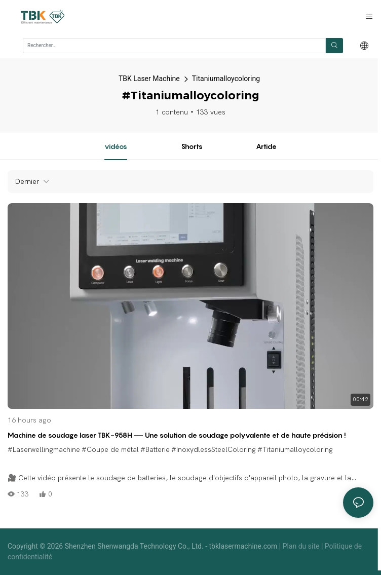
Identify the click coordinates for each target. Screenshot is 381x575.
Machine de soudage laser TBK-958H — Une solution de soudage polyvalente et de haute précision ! (177, 435)
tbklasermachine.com (244, 546)
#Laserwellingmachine (44, 449)
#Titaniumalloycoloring (295, 449)
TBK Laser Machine (149, 78)
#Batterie (155, 449)
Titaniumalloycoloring (226, 78)
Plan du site (302, 546)
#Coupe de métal (110, 449)
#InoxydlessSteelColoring (213, 449)
